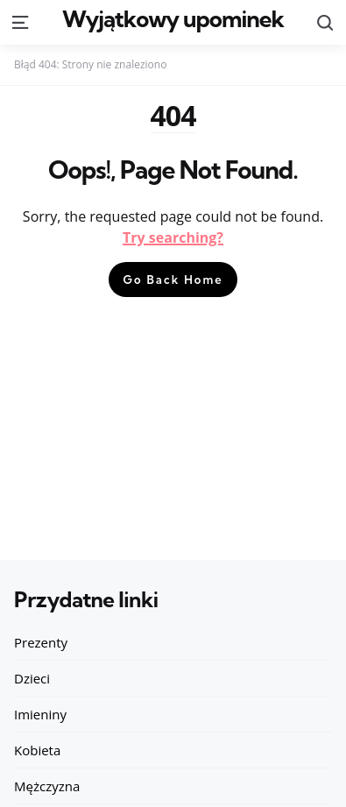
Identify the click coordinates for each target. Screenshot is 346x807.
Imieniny (40, 714)
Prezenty (40, 642)
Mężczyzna (47, 786)
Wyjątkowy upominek (173, 19)
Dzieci (32, 678)
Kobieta (37, 750)
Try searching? (173, 237)
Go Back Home (172, 280)
